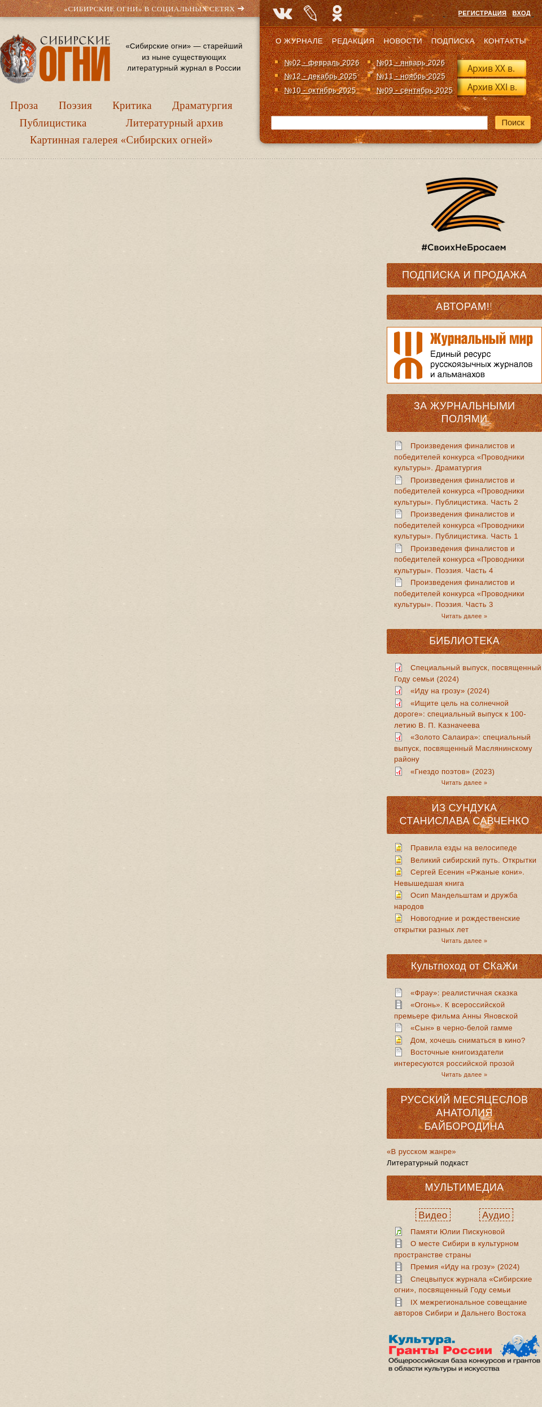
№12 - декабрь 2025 (320, 76)
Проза (24, 105)
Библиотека (464, 640)
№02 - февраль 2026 (321, 62)
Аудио (496, 1215)
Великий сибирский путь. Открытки (473, 860)
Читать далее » (464, 616)
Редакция (353, 41)
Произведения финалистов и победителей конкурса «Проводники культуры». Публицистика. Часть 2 (459, 491)
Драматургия (202, 105)
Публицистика (53, 123)
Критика (132, 105)
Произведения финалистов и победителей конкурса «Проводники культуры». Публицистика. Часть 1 (459, 525)
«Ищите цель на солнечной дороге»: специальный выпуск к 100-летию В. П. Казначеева (460, 714)
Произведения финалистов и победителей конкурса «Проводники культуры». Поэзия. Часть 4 (459, 559)
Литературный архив (175, 123)
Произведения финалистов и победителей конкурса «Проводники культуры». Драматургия (459, 457)
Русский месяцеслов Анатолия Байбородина (464, 1113)
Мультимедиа (464, 1187)
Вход (522, 13)
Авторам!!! (466, 306)
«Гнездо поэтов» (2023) (452, 771)
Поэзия (75, 105)
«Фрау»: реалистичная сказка (464, 993)
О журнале (299, 41)
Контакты (505, 41)
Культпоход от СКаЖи (464, 966)
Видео (432, 1215)
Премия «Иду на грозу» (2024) (465, 1266)
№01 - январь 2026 (411, 62)
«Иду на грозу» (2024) (449, 691)
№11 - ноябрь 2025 (411, 76)
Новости (402, 41)
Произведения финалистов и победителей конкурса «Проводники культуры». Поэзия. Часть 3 (459, 593)
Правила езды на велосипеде (463, 848)
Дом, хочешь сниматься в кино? (468, 1040)
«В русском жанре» (421, 1151)
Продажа (500, 275)
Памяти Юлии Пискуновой (457, 1231)
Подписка (453, 41)
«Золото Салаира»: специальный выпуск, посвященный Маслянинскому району (463, 748)
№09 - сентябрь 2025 (415, 90)
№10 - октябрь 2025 (320, 90)
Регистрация (482, 13)
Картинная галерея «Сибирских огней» (121, 140)
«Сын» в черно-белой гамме (461, 1028)
